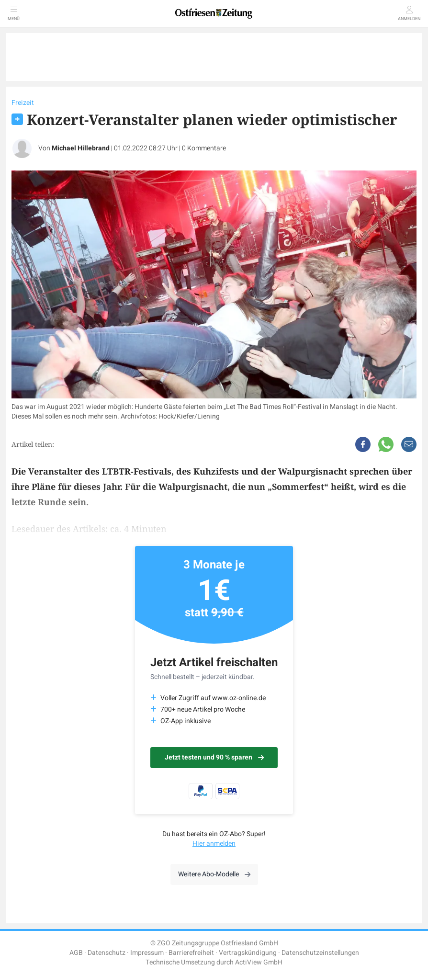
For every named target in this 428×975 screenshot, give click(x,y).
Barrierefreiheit (191, 953)
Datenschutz (106, 953)
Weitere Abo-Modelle (214, 874)
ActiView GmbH (258, 962)
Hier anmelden (214, 844)
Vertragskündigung (248, 953)
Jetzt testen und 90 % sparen (214, 757)
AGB (76, 953)
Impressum (147, 953)
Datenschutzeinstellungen (320, 953)
